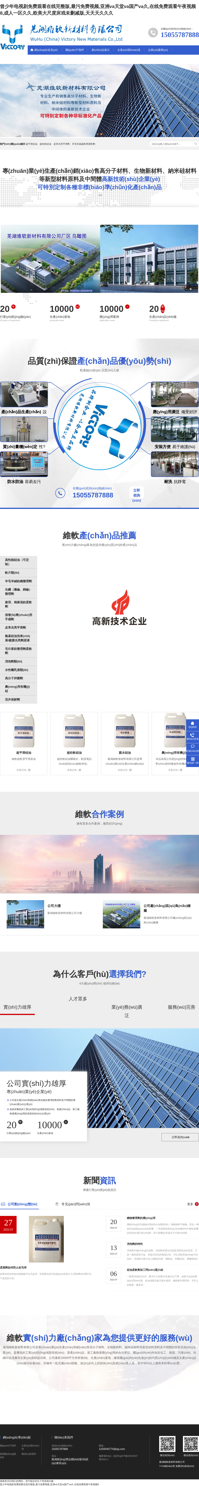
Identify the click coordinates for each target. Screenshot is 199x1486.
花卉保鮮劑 (12, 699)
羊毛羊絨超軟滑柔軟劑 (83, 144)
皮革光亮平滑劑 (62, 144)
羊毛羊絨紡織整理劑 (18, 581)
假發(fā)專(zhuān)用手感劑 (18, 617)
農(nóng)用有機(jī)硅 (17, 689)
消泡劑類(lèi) (13, 661)
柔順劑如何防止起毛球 (13, 1267)
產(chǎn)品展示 (101, 50)
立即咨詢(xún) (136, 495)
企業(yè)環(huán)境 (128, 50)
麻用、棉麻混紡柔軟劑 (18, 604)
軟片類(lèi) (12, 572)
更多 (190, 1204)
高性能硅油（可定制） (17, 562)
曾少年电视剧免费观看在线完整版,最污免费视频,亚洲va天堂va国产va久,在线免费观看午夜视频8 (49, 1484)
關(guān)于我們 (75, 50)
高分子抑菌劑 (14, 678)
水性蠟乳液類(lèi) (16, 670)
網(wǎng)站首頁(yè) (46, 50)
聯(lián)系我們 (70, 59)
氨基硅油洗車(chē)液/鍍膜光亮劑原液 (17, 638)
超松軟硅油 (45, 144)
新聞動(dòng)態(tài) (43, 59)
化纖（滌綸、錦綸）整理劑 (18, 591)
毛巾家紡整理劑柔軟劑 (18, 651)
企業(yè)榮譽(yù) (158, 50)
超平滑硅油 (31, 144)
